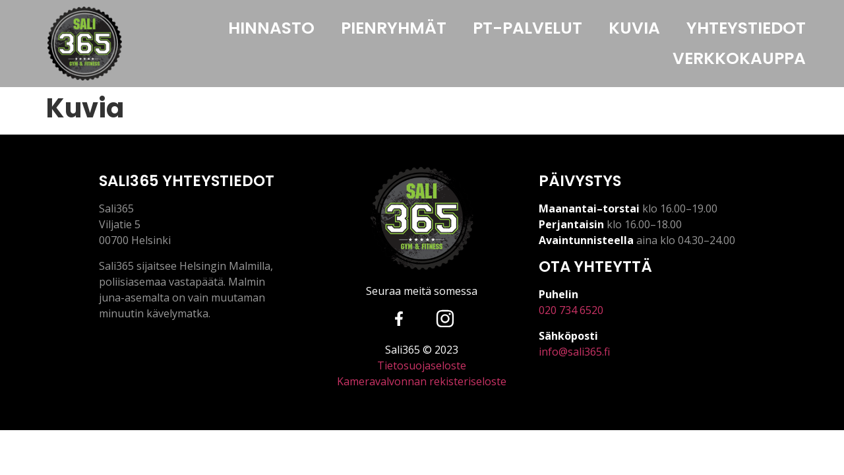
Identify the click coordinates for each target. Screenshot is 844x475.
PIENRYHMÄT (393, 28)
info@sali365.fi (574, 351)
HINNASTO (271, 28)
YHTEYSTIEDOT (746, 28)
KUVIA (634, 28)
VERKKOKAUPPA (739, 58)
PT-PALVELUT (527, 28)
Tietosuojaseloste (421, 365)
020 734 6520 (571, 310)
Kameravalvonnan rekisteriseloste (421, 381)
